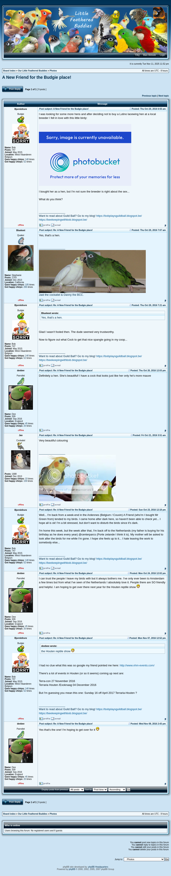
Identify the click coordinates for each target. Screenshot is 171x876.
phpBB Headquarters (98, 867)
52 (25, 162)
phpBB (72, 869)
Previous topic (149, 96)
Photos (53, 71)
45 (26, 423)
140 (27, 159)
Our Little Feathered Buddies (32, 71)
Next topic (164, 96)
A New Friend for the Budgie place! (36, 77)
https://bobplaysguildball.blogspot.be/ (119, 215)
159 (25, 481)
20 (25, 426)
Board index (9, 71)
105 (27, 284)
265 (25, 287)
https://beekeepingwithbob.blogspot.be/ (63, 219)
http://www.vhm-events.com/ (137, 665)
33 (26, 478)
